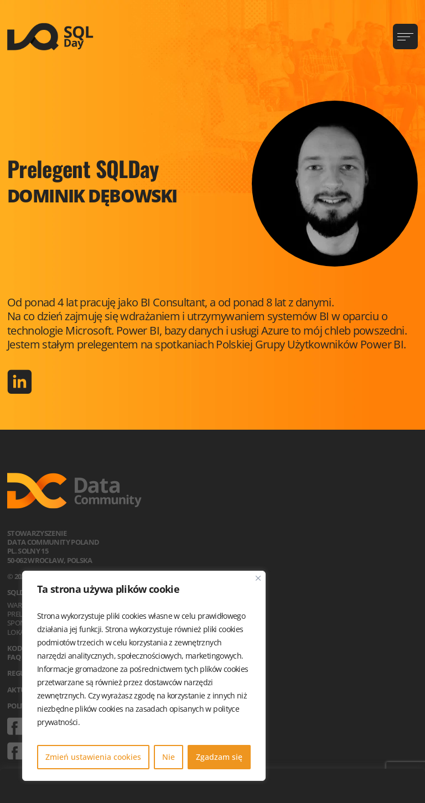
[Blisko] (258, 578)
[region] (144, 676)
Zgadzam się (219, 757)
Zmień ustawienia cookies (93, 757)
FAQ (13, 657)
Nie (168, 757)
